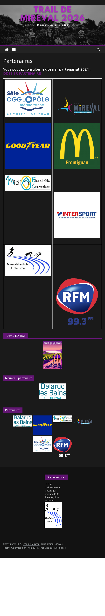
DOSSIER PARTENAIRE (22, 73)
